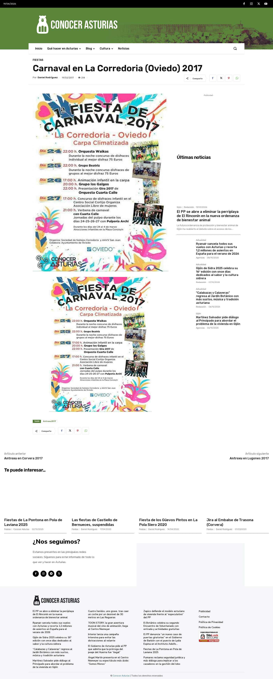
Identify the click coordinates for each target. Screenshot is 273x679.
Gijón (179, 207)
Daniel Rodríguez (48, 77)
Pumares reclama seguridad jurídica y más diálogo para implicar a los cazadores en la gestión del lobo (164, 660)
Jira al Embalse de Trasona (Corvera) (231, 522)
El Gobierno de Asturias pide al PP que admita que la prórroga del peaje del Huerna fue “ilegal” (107, 649)
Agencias (200, 258)
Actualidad (201, 240)
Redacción (189, 207)
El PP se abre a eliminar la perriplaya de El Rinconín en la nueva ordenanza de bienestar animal (208, 216)
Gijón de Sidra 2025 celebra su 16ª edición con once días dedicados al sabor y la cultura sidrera (217, 273)
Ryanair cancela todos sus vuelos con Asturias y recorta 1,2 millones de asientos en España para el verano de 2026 (217, 249)
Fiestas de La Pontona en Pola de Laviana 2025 (34, 522)
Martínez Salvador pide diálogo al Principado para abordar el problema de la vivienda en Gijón (218, 321)
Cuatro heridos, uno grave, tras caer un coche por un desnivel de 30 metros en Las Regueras (108, 614)
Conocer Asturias (21, 529)
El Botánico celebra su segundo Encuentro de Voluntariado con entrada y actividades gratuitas (161, 626)
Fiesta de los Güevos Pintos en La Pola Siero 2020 (169, 522)
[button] (235, 48)
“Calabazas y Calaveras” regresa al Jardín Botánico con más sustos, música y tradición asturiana (217, 297)
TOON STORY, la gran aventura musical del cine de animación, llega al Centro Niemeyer (108, 626)
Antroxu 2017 (49, 421)
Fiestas (38, 60)
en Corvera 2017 (23, 458)
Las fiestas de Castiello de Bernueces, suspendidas (95, 522)
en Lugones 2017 (249, 458)
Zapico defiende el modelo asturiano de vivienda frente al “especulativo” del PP (164, 614)
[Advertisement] (208, 121)
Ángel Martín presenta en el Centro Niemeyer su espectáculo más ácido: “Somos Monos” (108, 660)
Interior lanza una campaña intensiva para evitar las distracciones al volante (103, 637)
